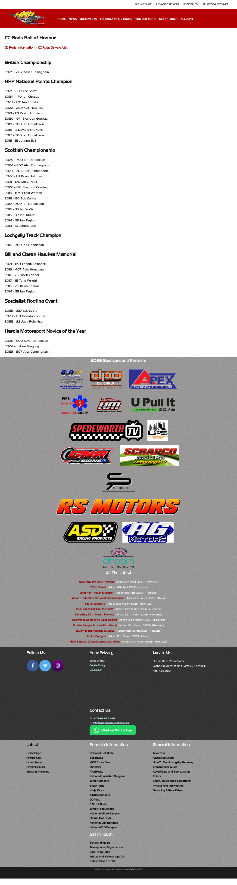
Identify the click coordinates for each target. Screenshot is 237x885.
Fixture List (33, 759)
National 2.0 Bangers (103, 832)
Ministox (95, 768)
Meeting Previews (37, 773)
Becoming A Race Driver (168, 793)
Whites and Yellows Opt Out (107, 862)
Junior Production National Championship (97, 598)
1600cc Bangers (100, 798)
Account (187, 19)
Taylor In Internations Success (95, 630)
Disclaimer (96, 670)
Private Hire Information (168, 788)
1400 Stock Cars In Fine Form (94, 609)
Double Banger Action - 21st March (95, 625)
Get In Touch (168, 19)
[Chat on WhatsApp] (113, 734)
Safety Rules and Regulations (171, 783)
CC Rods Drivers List (52, 48)
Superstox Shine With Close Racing (94, 619)
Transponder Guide (165, 768)
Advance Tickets (167, 4)
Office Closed (98, 587)
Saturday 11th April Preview (96, 582)
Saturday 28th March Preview (94, 614)
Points (157, 778)
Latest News (34, 763)
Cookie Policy (98, 666)
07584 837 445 (217, 4)
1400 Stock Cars (100, 763)
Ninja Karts (97, 793)
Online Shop (143, 4)
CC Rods (95, 802)
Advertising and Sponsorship (171, 773)
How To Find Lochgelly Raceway (173, 763)
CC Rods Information (19, 48)
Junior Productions (102, 812)
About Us (159, 753)
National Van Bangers (104, 827)
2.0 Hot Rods (98, 807)
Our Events (88, 19)
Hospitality (190, 4)
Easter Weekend (95, 603)
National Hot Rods (101, 753)
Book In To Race (100, 857)
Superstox (96, 759)
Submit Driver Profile (103, 867)
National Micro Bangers (105, 817)
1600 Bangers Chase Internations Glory (95, 641)
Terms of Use (98, 661)
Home (61, 19)
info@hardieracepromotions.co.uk (114, 723)
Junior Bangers (96, 636)
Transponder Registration (106, 852)
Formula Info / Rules (116, 19)
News (73, 19)
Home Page (33, 753)
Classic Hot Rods (100, 822)
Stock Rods (97, 788)
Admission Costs (163, 759)
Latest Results (35, 768)
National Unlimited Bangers (107, 778)
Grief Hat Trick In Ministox (96, 592)
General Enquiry (100, 847)
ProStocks (96, 773)
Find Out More (145, 19)
